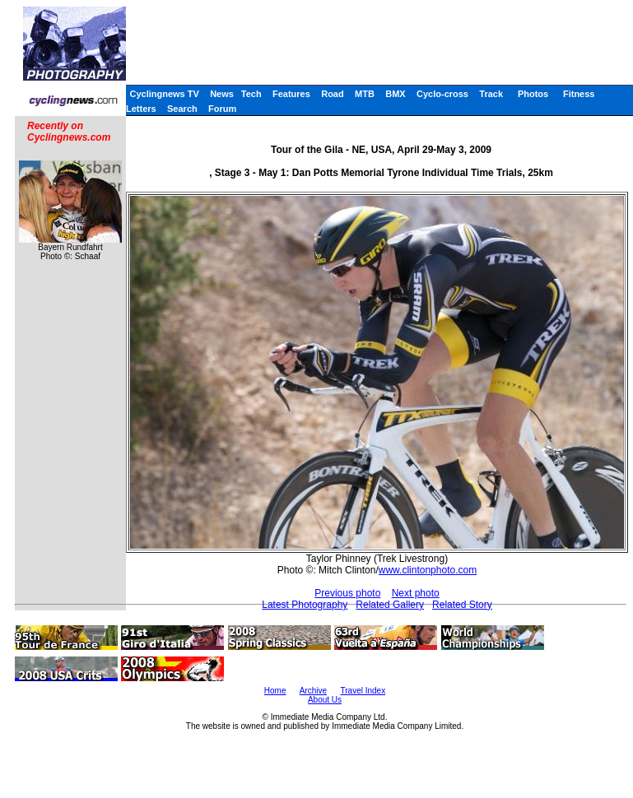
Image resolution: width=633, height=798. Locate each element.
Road (332, 94)
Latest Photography (304, 604)
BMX (395, 94)
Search (182, 109)
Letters (141, 109)
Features (291, 94)
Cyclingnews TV (163, 94)
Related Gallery (390, 604)
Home (275, 690)
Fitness (579, 94)
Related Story (462, 604)
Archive (313, 690)
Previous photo (347, 593)
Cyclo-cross (442, 94)
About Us (325, 699)
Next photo (416, 593)
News (222, 94)
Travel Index (363, 690)
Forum (222, 109)
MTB (365, 94)
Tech (251, 94)
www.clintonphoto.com (428, 570)
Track (491, 94)
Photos (533, 94)
